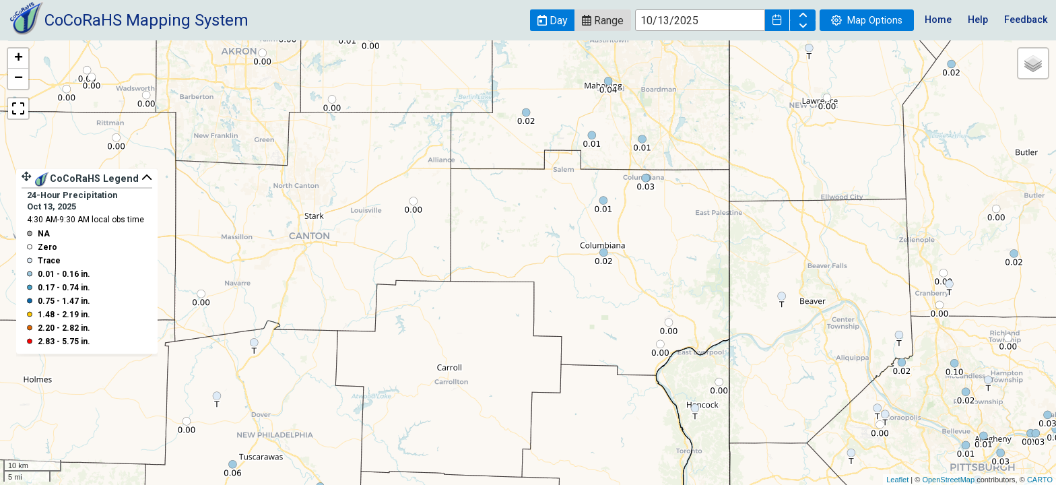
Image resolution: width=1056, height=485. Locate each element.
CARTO (1040, 480)
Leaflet (897, 480)
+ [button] (18, 58)
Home (938, 20)
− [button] (18, 79)
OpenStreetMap (948, 480)
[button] (552, 20)
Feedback (1026, 20)
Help (978, 20)
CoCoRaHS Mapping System (146, 20)
